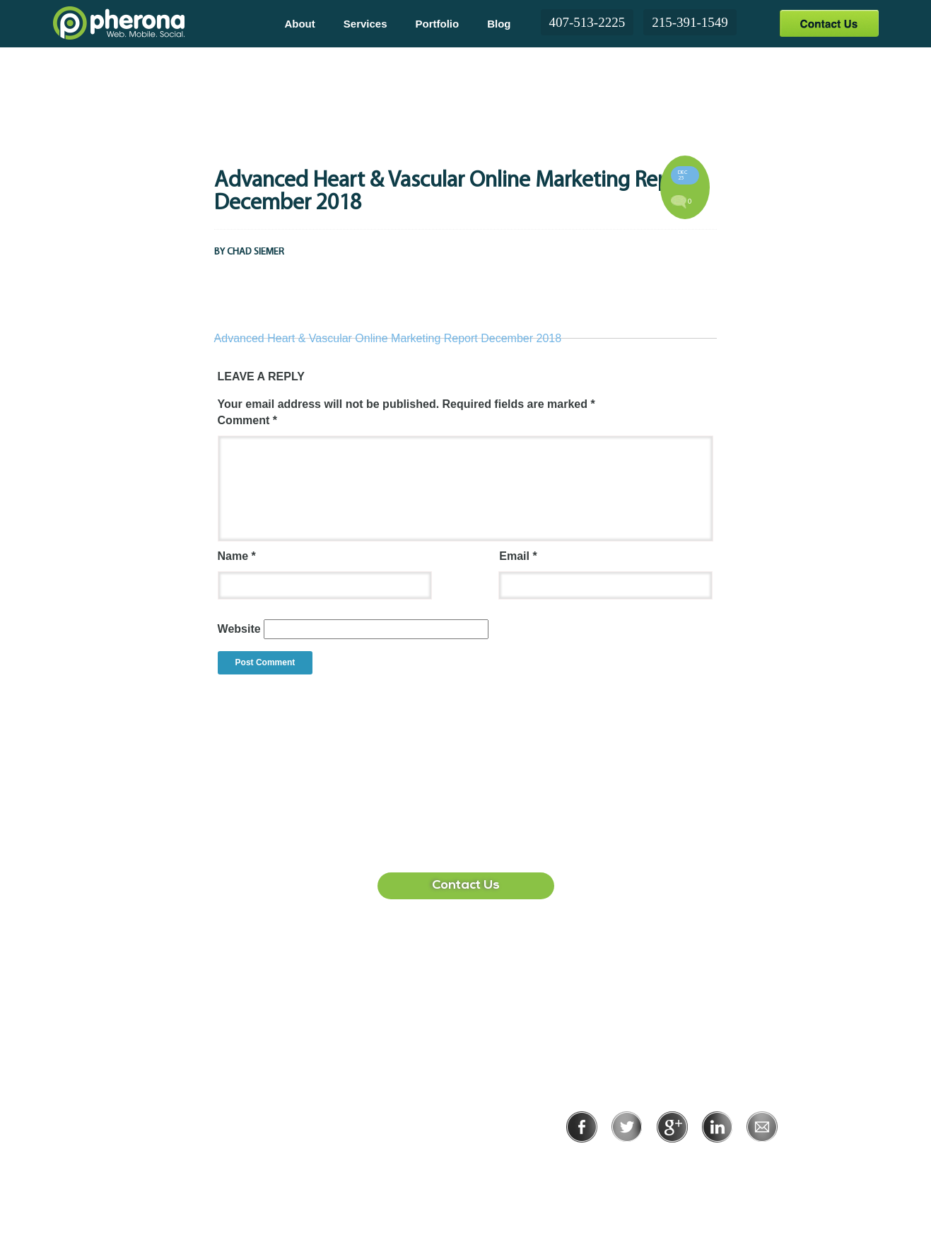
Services (365, 24)
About (299, 24)
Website (239, 629)
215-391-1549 (690, 22)
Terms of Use (721, 1162)
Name (237, 556)
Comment (247, 420)
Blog (498, 24)
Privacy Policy (626, 1162)
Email (518, 556)
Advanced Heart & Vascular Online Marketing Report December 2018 (388, 338)
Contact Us (829, 23)
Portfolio (437, 24)
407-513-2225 (587, 22)
